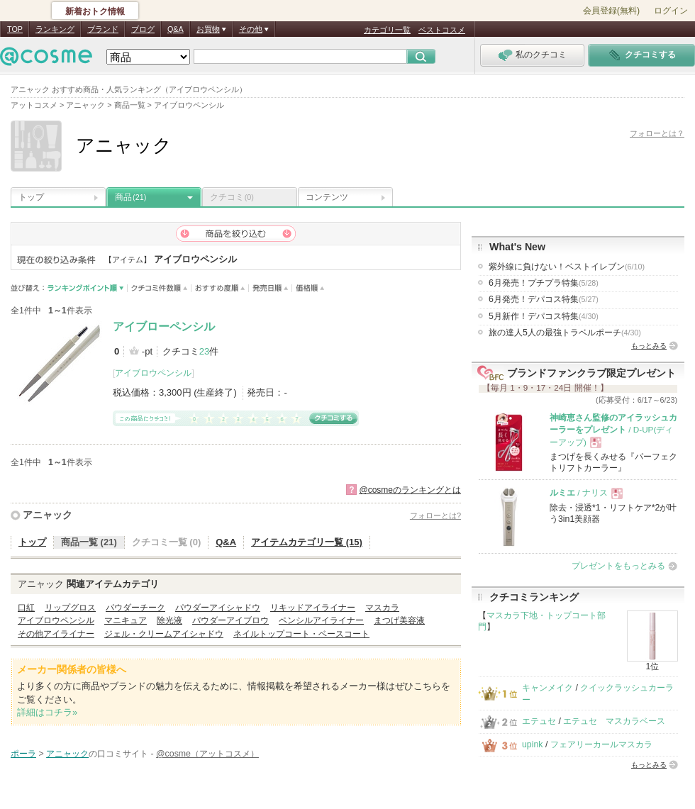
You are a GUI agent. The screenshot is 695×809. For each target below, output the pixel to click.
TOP (15, 29)
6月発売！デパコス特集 (544, 299)
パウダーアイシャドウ (217, 608)
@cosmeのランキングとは (410, 490)
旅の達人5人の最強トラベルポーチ (565, 332)
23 (204, 351)
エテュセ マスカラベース (614, 721)
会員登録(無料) (611, 11)
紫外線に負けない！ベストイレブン (567, 267)
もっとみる (649, 346)
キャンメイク (547, 688)
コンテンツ (327, 197)
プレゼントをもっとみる (618, 566)
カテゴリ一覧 (387, 30)
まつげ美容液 (399, 620)
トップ (31, 197)
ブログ (143, 29)
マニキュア (125, 620)
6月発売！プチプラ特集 (544, 283)
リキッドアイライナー (312, 608)
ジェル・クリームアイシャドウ (163, 634)
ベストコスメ (441, 30)
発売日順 (270, 288)
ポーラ (23, 754)
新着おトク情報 (95, 11)
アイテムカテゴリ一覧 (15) (306, 542)
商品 (130, 197)
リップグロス (70, 608)
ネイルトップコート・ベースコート (301, 634)
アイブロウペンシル (153, 373)
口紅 (26, 608)
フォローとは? (435, 515)
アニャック (47, 514)
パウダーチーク (135, 608)
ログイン (671, 11)
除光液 (169, 620)
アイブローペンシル (164, 326)
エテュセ (539, 721)
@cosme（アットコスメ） (207, 754)
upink (532, 744)
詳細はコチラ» (47, 712)
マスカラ (382, 608)
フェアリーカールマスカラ (601, 744)
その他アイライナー (56, 634)
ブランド (102, 29)
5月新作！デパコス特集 (544, 316)
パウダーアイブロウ (230, 620)
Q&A (175, 29)
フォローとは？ (657, 133)
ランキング (54, 29)
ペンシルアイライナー (321, 620)
